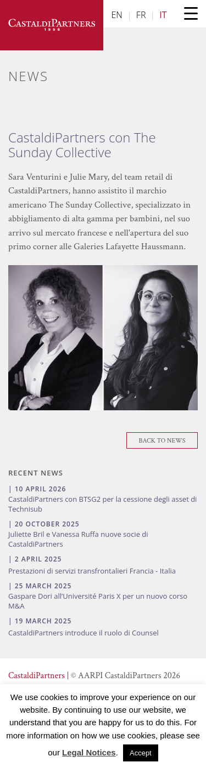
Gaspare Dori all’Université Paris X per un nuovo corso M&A (97, 601)
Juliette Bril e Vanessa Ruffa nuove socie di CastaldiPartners (78, 539)
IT (162, 15)
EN (117, 15)
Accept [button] (141, 753)
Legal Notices (89, 752)
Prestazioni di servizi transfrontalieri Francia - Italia (92, 571)
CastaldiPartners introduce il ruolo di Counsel (83, 633)
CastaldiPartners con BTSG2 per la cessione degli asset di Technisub (102, 504)
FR (141, 15)
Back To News (162, 441)
